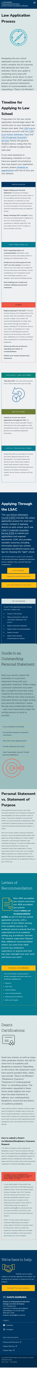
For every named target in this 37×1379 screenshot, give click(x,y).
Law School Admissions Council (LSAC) (14, 516)
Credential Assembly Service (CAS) (18, 576)
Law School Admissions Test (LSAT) (19, 585)
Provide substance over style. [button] (14, 746)
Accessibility (13, 1362)
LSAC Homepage (18, 570)
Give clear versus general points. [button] (15, 741)
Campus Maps (7, 1350)
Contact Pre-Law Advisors (18, 1288)
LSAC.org (28, 128)
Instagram (8, 1329)
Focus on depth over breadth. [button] (13, 727)
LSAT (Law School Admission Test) (17, 133)
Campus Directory (9, 1346)
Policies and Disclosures (11, 1342)
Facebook (8, 1325)
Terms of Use (4, 1362)
